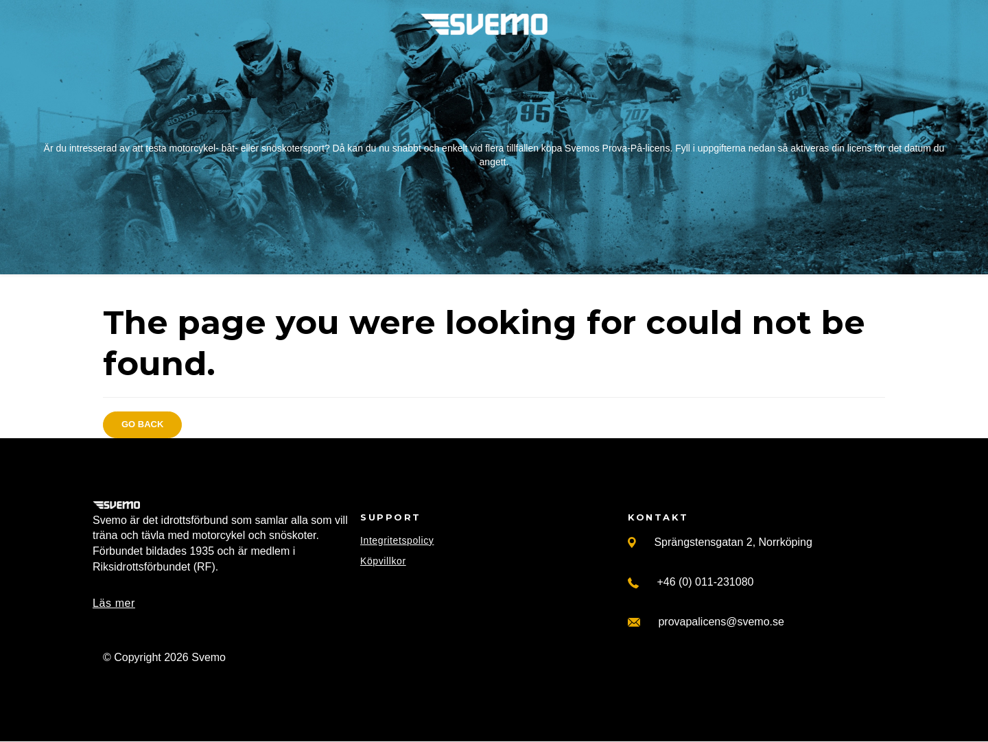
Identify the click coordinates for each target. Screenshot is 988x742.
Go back (142, 424)
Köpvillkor (383, 560)
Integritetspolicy (397, 540)
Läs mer (114, 603)
